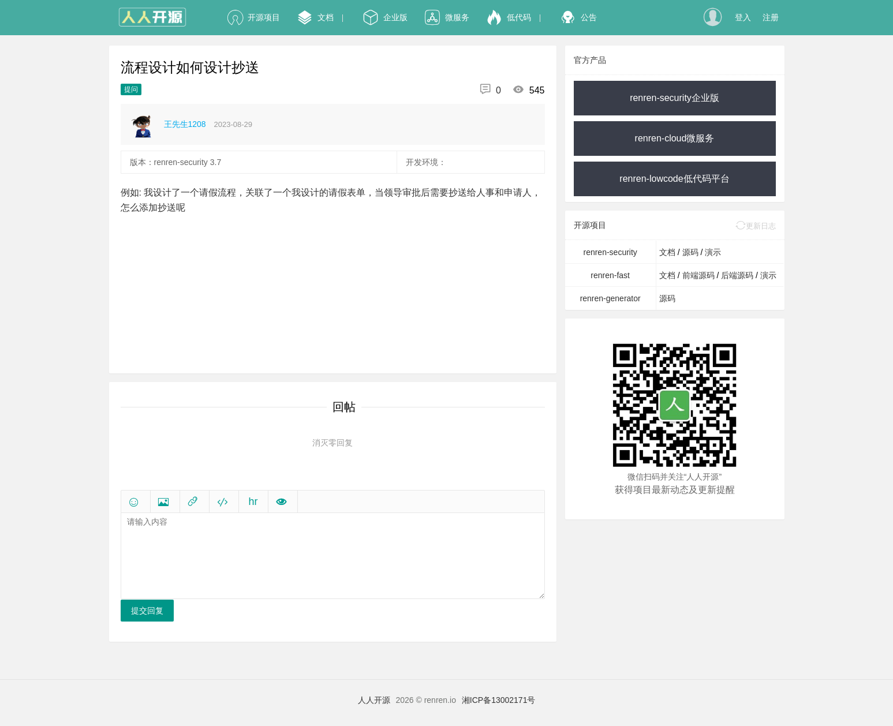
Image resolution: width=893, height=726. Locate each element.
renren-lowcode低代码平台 (674, 179)
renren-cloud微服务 (675, 138)
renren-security (610, 252)
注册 (771, 17)
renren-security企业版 (674, 98)
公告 (579, 17)
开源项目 (253, 17)
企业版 (385, 17)
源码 (691, 252)
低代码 (509, 17)
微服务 (447, 17)
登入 (743, 17)
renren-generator (610, 298)
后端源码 (738, 275)
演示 (713, 252)
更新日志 (755, 226)
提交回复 (147, 610)
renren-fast (610, 275)
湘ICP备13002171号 (499, 700)
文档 (315, 17)
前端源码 (699, 275)
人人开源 (374, 700)
